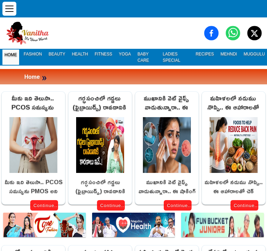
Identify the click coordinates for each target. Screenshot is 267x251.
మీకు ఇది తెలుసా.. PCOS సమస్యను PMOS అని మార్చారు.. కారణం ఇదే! (32, 103)
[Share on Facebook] (211, 33)
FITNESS (103, 54)
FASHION (33, 54)
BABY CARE (143, 57)
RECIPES (205, 54)
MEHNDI (228, 54)
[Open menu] (9, 9)
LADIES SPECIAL (171, 57)
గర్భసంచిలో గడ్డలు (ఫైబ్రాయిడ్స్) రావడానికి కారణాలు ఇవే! (99, 103)
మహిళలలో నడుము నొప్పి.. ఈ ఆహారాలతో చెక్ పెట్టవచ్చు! (233, 103)
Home (32, 76)
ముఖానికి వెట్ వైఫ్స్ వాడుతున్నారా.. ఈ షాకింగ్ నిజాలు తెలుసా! (166, 103)
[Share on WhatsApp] (232, 33)
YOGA (125, 54)
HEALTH (80, 54)
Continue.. (45, 205)
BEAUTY (57, 54)
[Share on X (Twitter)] (254, 33)
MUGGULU (254, 54)
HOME (11, 54)
